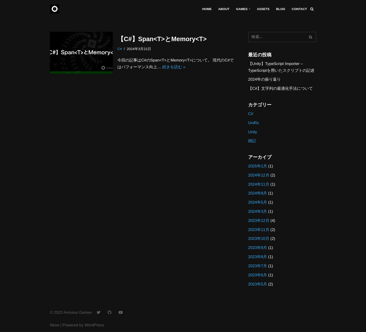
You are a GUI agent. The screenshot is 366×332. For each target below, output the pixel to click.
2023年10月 (258, 239)
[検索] (312, 9)
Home (206, 9)
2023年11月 (258, 230)
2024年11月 (258, 184)
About (223, 9)
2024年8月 (257, 193)
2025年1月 (257, 166)
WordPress (94, 325)
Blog (280, 9)
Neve (54, 325)
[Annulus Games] (54, 9)
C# (119, 49)
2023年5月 (257, 284)
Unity (252, 132)
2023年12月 (258, 221)
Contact (299, 9)
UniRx (253, 123)
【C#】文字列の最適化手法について (280, 89)
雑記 (252, 141)
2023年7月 (257, 266)
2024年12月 (258, 175)
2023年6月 (257, 275)
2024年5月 (257, 202)
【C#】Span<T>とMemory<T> (162, 39)
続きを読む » (173, 67)
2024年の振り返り (264, 79)
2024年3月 (257, 211)
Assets (263, 9)
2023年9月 (257, 248)
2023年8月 (257, 257)
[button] (249, 9)
